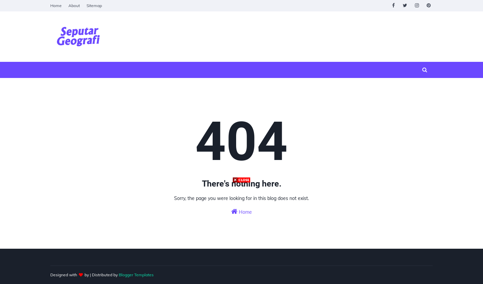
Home (56, 5)
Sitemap (94, 5)
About (74, 5)
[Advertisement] (241, 231)
